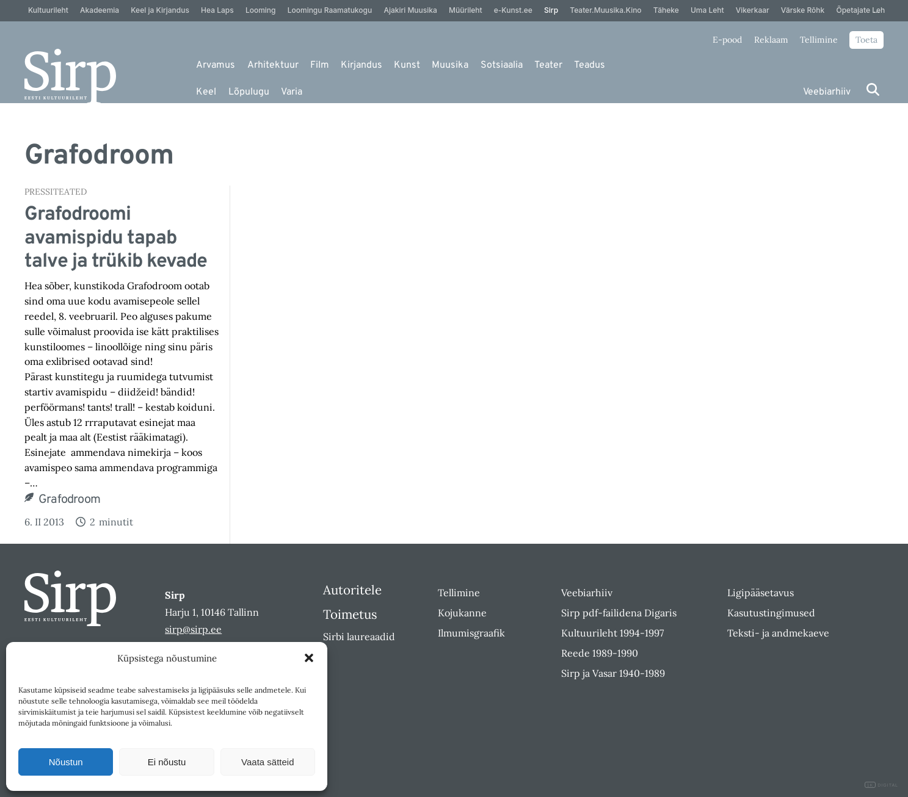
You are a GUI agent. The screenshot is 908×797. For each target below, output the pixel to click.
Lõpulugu (248, 92)
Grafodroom (69, 500)
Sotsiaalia (502, 65)
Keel (206, 92)
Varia (291, 92)
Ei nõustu (167, 762)
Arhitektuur (273, 65)
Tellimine (819, 39)
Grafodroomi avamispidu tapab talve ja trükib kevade (115, 238)
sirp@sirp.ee (193, 629)
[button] (309, 658)
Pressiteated (55, 191)
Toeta (866, 39)
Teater (548, 65)
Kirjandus (361, 65)
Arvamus (215, 65)
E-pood (727, 39)
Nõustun (66, 762)
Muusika (450, 65)
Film (319, 65)
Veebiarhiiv (827, 92)
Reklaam (771, 39)
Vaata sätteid (267, 762)
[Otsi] (873, 89)
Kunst (407, 65)
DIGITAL (881, 785)
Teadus (589, 65)
